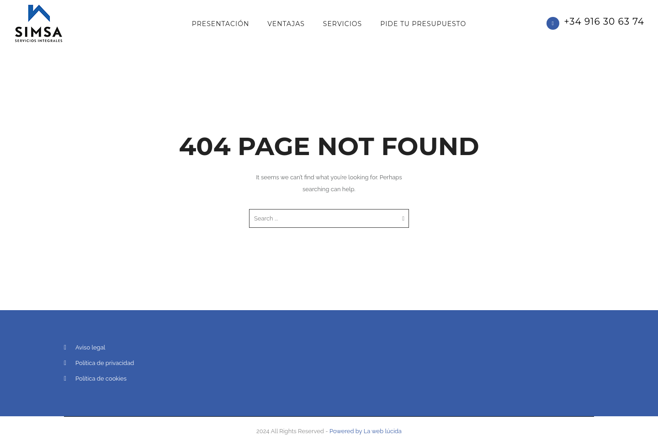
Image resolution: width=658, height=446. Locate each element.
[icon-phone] (555, 23)
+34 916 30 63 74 (604, 21)
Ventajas (286, 24)
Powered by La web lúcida (365, 431)
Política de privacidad (104, 363)
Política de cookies (101, 378)
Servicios (342, 24)
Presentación (220, 24)
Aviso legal (90, 347)
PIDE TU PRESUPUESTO (423, 24)
